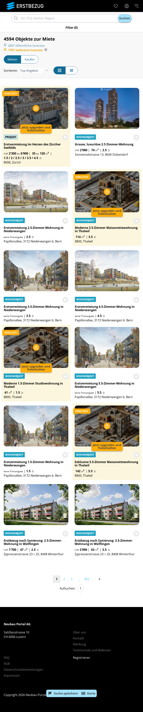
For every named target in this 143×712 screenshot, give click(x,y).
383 (86, 579)
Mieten (12, 59)
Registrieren (81, 658)
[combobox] (68, 18)
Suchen (124, 18)
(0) (72, 28)
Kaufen (30, 59)
